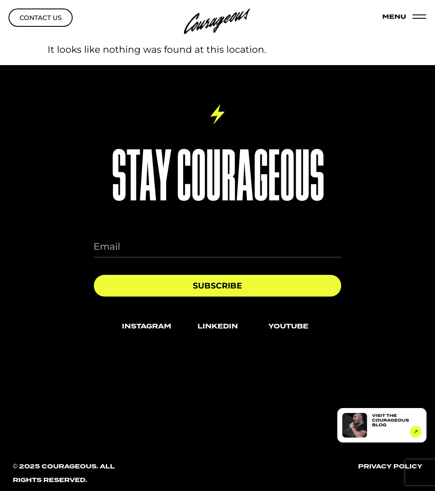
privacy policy (390, 466)
